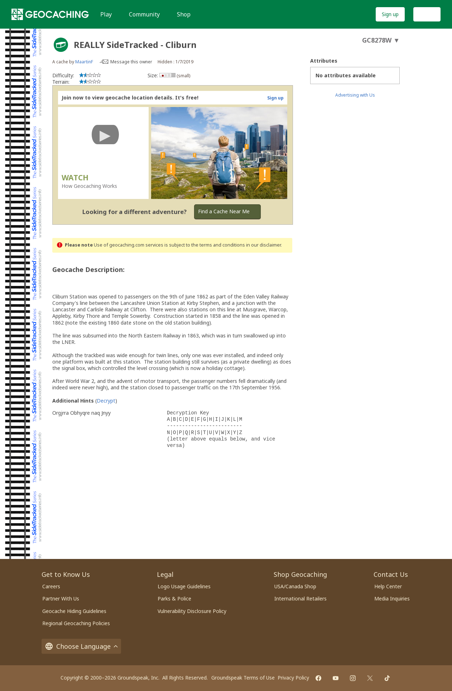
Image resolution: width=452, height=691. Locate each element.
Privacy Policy (293, 677)
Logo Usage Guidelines (184, 586)
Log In (426, 14)
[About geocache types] (60, 44)
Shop (184, 14)
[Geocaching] (50, 14)
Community (144, 14)
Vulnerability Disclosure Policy (192, 611)
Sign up (390, 14)
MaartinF (84, 62)
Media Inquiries (392, 598)
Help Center (388, 586)
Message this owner (131, 62)
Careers (51, 586)
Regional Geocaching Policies (76, 623)
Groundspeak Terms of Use (243, 677)
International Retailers (300, 598)
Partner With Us (60, 598)
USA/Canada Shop (295, 586)
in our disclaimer (263, 245)
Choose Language (81, 646)
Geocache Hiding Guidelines (74, 611)
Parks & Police (174, 598)
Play (106, 14)
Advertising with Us (355, 95)
